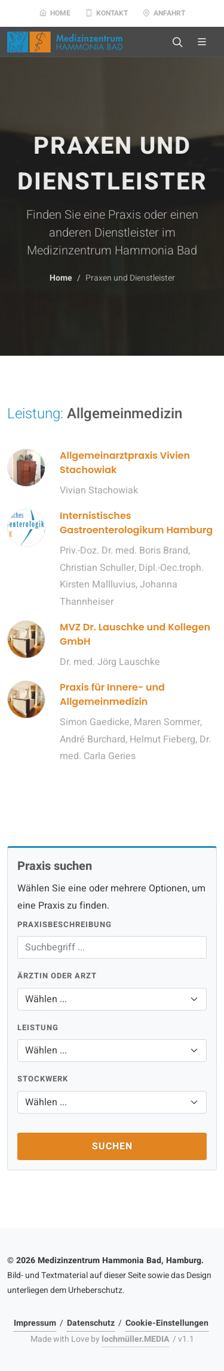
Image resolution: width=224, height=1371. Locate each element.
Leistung (38, 1027)
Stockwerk (42, 1078)
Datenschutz (91, 1323)
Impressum (35, 1323)
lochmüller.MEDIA (135, 1339)
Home (54, 13)
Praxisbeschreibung (64, 924)
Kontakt (106, 13)
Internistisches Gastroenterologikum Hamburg (136, 523)
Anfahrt (164, 13)
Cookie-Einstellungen (166, 1323)
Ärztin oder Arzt (57, 975)
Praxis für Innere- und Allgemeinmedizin (112, 694)
